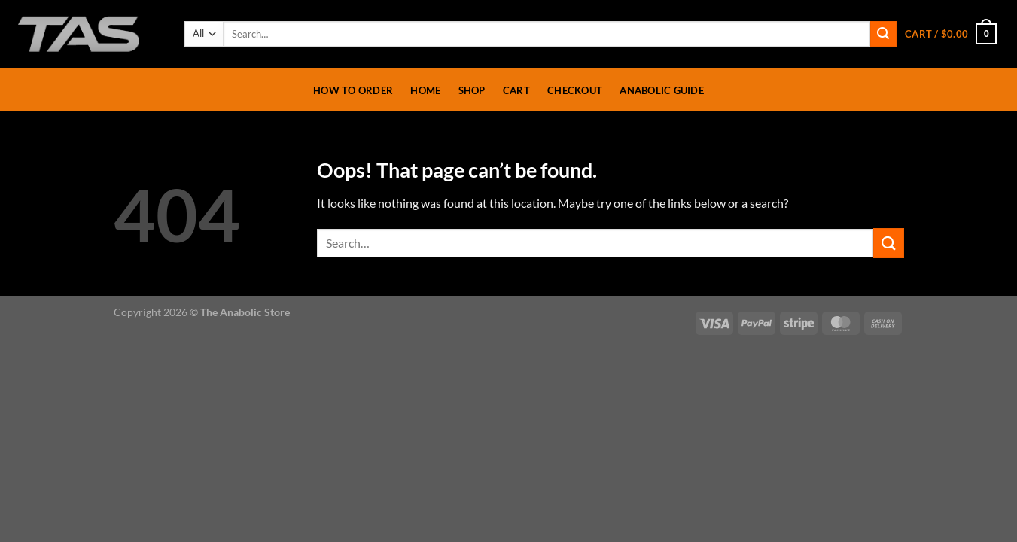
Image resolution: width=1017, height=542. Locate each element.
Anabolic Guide (662, 90)
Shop (472, 90)
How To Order (353, 90)
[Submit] (883, 34)
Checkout (574, 90)
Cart (516, 90)
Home (425, 90)
